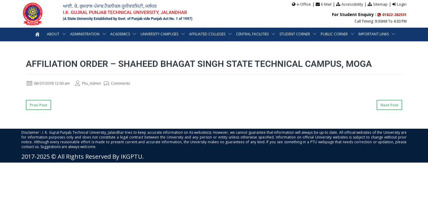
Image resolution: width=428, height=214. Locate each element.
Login (402, 4)
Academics (120, 33)
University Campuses (159, 33)
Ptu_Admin (94, 83)
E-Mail (325, 4)
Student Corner (294, 33)
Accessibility (352, 4)
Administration (85, 33)
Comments (124, 83)
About (53, 33)
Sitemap (380, 4)
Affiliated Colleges (207, 33)
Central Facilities (252, 33)
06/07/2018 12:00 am (51, 83)
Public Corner (334, 33)
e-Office (303, 4)
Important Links (373, 33)
